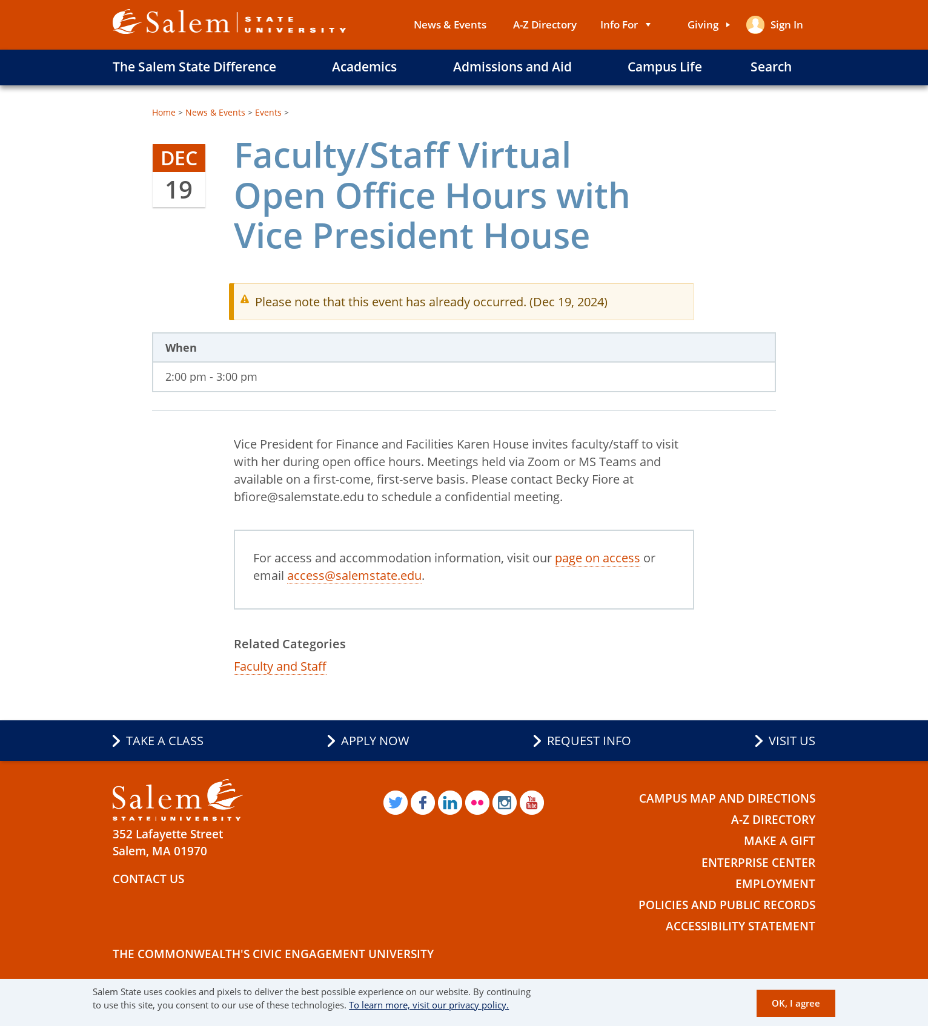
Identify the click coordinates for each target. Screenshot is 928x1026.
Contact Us (148, 879)
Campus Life (665, 66)
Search (771, 66)
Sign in (787, 24)
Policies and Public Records (726, 905)
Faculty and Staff (280, 666)
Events (268, 112)
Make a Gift (779, 841)
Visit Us (792, 740)
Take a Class (165, 740)
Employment (775, 884)
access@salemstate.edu (354, 575)
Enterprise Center (758, 862)
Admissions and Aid (512, 66)
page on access (597, 558)
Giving (703, 24)
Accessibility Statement (740, 926)
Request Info (589, 740)
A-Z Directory (545, 24)
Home (164, 112)
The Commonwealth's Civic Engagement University (273, 954)
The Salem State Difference (194, 66)
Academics (364, 66)
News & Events (450, 24)
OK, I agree (796, 1003)
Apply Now (375, 740)
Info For (619, 24)
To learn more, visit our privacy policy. (429, 1005)
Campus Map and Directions (727, 798)
